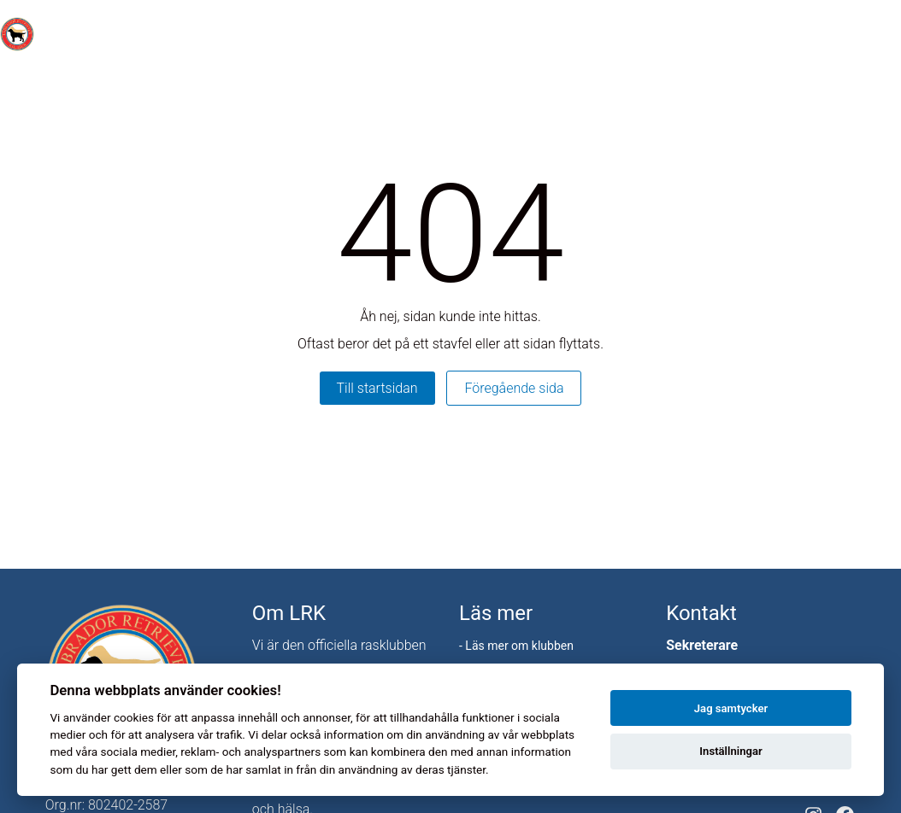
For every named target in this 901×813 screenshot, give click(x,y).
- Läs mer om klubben (516, 645)
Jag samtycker (731, 708)
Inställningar (730, 751)
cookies (134, 717)
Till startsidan (377, 388)
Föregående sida (513, 388)
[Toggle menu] (879, 34)
